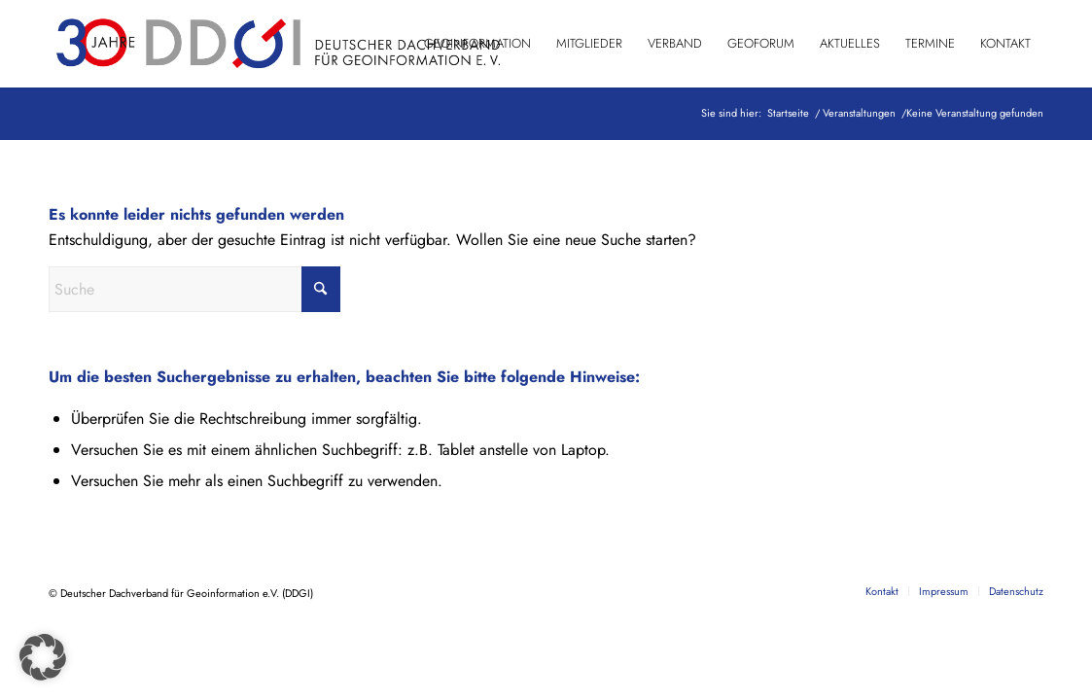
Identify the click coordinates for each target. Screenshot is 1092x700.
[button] (43, 657)
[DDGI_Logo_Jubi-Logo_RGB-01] (276, 44)
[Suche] (194, 289)
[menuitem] (477, 44)
